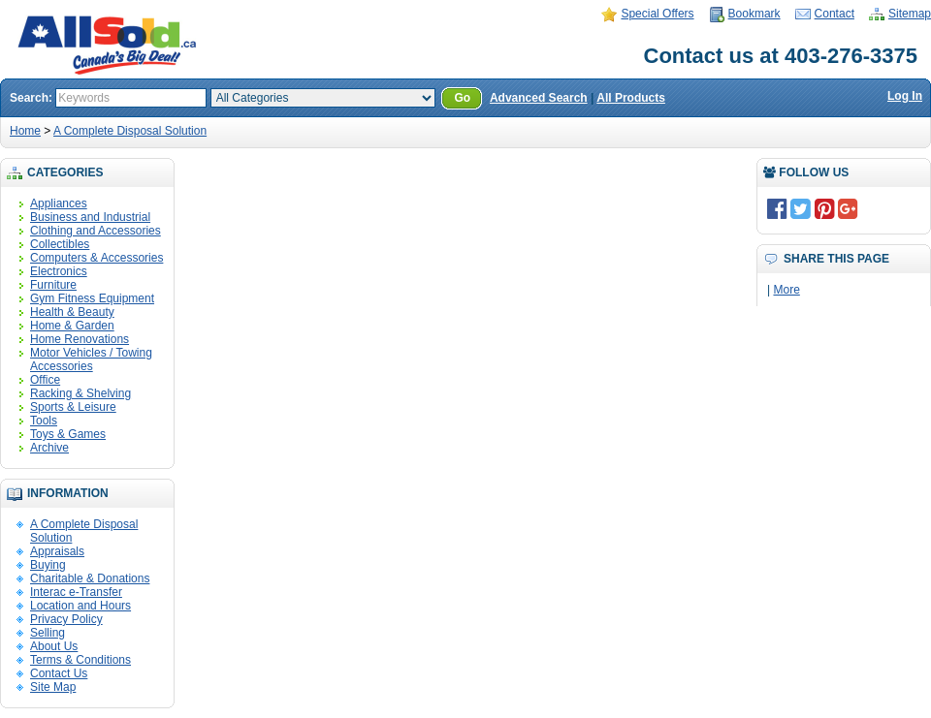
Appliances (58, 203)
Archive (49, 447)
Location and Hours (80, 605)
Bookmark (754, 13)
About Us (54, 646)
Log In (904, 96)
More (786, 290)
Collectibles (59, 244)
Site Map (53, 687)
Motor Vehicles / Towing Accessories (91, 359)
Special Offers (657, 13)
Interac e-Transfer (76, 592)
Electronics (58, 271)
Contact (834, 13)
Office (45, 380)
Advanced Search (539, 98)
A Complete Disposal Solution (130, 131)
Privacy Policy (66, 619)
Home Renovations (79, 339)
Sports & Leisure (73, 407)
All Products (630, 98)
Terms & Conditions (80, 660)
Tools (43, 420)
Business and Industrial (90, 217)
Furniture (53, 285)
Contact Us (58, 673)
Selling (47, 633)
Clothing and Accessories (95, 230)
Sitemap (909, 13)
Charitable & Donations (89, 578)
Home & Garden (72, 325)
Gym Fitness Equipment (92, 298)
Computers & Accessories (96, 258)
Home (25, 131)
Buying (48, 565)
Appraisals (57, 551)
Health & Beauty (72, 312)
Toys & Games (68, 434)
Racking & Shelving (80, 393)
